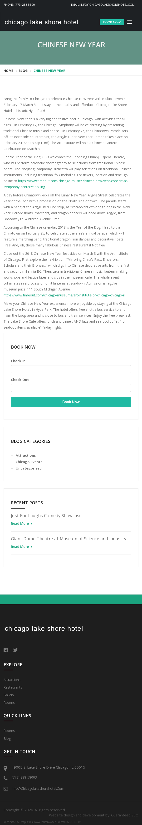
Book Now (71, 402)
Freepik (24, 822)
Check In (18, 361)
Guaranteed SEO (124, 815)
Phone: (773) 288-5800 (19, 5)
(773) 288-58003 (24, 777)
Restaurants (13, 687)
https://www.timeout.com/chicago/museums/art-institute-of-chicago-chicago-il (64, 295)
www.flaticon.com (44, 822)
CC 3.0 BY (75, 822)
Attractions (26, 455)
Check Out (20, 379)
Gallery (9, 695)
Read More (20, 523)
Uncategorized (29, 468)
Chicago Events (29, 461)
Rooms (9, 702)
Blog (23, 70)
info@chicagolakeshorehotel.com (38, 788)
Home (9, 70)
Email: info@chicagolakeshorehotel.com (103, 5)
